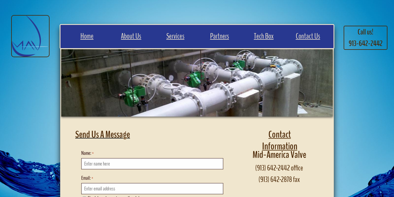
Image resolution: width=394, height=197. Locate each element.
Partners (219, 36)
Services (175, 36)
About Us (131, 36)
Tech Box (264, 36)
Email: (87, 178)
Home (87, 36)
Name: (87, 153)
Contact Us (308, 36)
